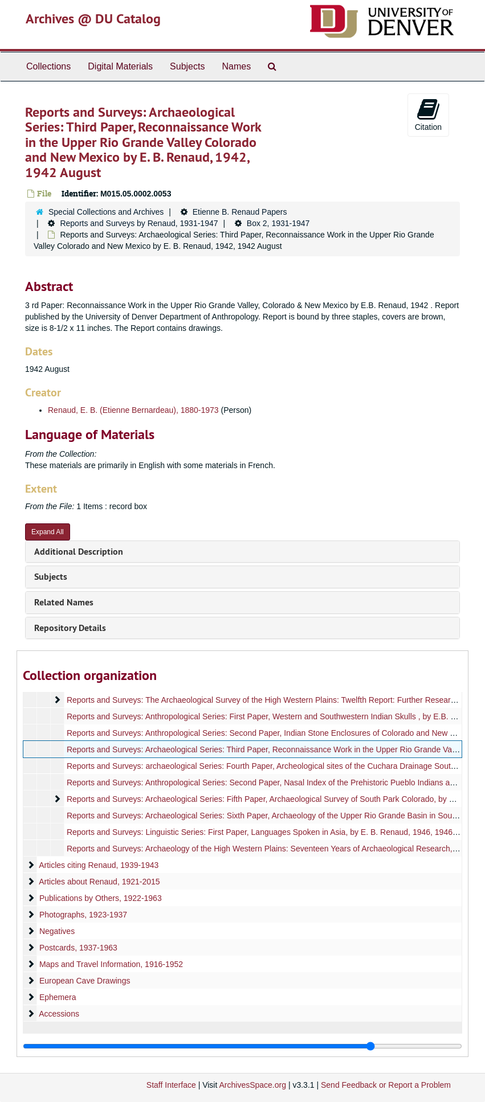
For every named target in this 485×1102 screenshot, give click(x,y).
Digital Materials (120, 66)
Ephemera (57, 997)
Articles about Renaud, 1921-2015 (99, 881)
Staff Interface (171, 1084)
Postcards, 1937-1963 (78, 947)
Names (236, 66)
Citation (428, 114)
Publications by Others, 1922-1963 (100, 898)
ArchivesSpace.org (252, 1084)
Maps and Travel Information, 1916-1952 (111, 964)
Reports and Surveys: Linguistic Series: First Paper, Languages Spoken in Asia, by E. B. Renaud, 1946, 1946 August (273, 832)
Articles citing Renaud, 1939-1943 (98, 865)
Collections (48, 66)
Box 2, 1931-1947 (278, 223)
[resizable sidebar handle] (242, 1046)
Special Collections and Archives (106, 211)
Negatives (57, 931)
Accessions (59, 1013)
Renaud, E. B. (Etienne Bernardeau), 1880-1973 (133, 410)
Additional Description (78, 552)
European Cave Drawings (85, 980)
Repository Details (70, 628)
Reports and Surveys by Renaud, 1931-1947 (139, 223)
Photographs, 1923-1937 (83, 914)
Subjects (187, 66)
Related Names (63, 602)
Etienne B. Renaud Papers (240, 211)
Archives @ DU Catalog (93, 18)
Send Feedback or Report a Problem (386, 1084)
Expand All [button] (47, 532)
